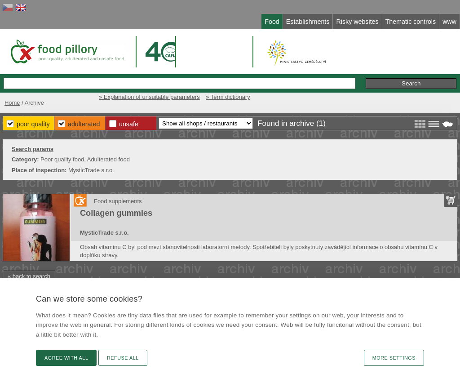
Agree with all (66, 358)
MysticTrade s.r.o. (104, 232)
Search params (32, 149)
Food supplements (118, 201)
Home (12, 102)
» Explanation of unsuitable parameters (149, 97)
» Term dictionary (228, 97)
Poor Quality (33, 124)
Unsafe (128, 124)
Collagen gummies (116, 213)
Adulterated (84, 124)
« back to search (29, 276)
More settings (394, 358)
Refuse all (123, 358)
